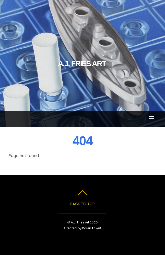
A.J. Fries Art (80, 222)
